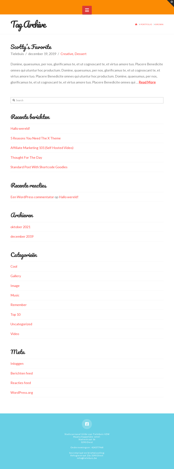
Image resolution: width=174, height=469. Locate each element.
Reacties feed (20, 383)
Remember (18, 305)
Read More (147, 82)
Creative (67, 54)
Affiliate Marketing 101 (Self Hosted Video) (41, 148)
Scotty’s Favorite (30, 47)
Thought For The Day (26, 157)
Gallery (15, 276)
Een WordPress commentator (32, 197)
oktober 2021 (20, 227)
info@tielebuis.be (87, 458)
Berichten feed (21, 373)
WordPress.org (21, 392)
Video (14, 334)
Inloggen (17, 363)
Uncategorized (21, 324)
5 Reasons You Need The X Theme (35, 138)
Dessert (81, 54)
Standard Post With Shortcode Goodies (38, 167)
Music (14, 295)
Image (15, 286)
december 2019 (21, 236)
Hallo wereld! (20, 128)
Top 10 (15, 314)
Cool (13, 266)
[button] (87, 10)
